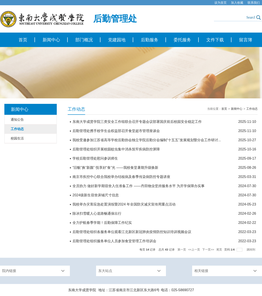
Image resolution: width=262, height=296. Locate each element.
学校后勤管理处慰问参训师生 (95, 158)
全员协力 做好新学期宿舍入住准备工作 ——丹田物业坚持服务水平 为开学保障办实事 (138, 186)
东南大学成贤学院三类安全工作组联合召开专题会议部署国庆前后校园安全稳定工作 (137, 122)
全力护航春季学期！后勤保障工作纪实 (102, 223)
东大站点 (105, 271)
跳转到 (251, 249)
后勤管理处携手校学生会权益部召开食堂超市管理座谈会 (116, 131)
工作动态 (252, 108)
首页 (23, 39)
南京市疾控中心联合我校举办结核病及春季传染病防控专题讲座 (121, 177)
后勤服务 (149, 39)
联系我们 (254, 2)
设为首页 (220, 2)
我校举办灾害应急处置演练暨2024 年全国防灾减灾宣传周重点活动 (124, 204)
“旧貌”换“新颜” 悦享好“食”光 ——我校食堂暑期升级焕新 (115, 167)
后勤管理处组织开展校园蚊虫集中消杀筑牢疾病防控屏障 (116, 149)
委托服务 (182, 39)
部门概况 (84, 39)
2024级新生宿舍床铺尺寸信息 (95, 195)
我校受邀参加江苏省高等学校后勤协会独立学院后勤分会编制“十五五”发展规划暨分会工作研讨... (146, 140)
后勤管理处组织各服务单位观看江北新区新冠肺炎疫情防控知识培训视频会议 (131, 232)
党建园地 (117, 39)
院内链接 (9, 271)
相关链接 (201, 271)
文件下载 (215, 39)
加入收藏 (237, 2)
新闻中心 (51, 39)
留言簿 (245, 39)
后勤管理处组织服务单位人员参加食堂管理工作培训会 (114, 241)
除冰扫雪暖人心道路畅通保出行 (96, 213)
